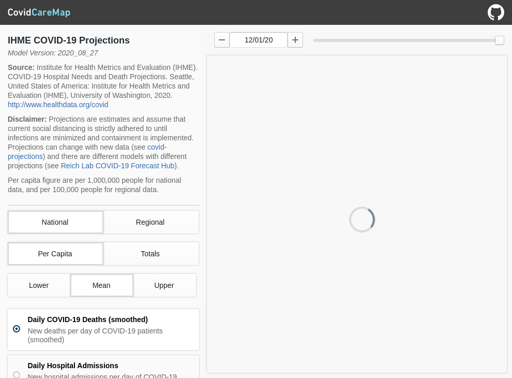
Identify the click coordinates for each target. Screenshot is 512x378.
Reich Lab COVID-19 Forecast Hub (117, 166)
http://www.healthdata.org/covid (58, 104)
